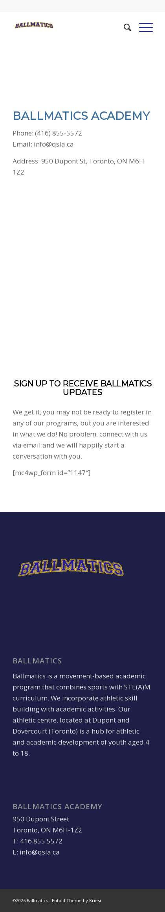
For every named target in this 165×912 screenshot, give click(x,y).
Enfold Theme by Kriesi (76, 900)
